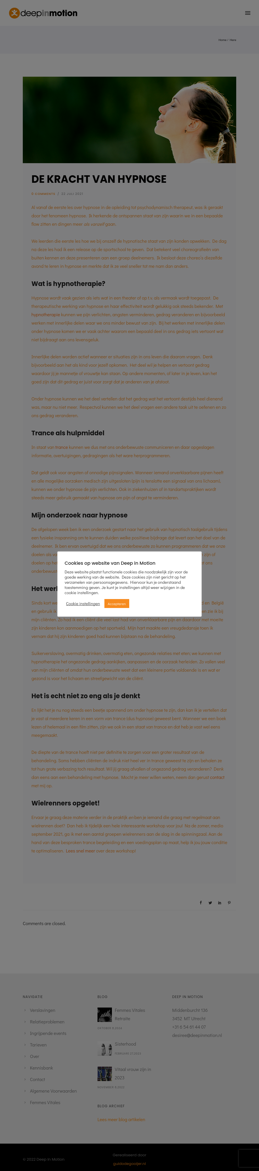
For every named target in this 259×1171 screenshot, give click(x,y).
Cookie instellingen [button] (83, 603)
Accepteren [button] (117, 603)
